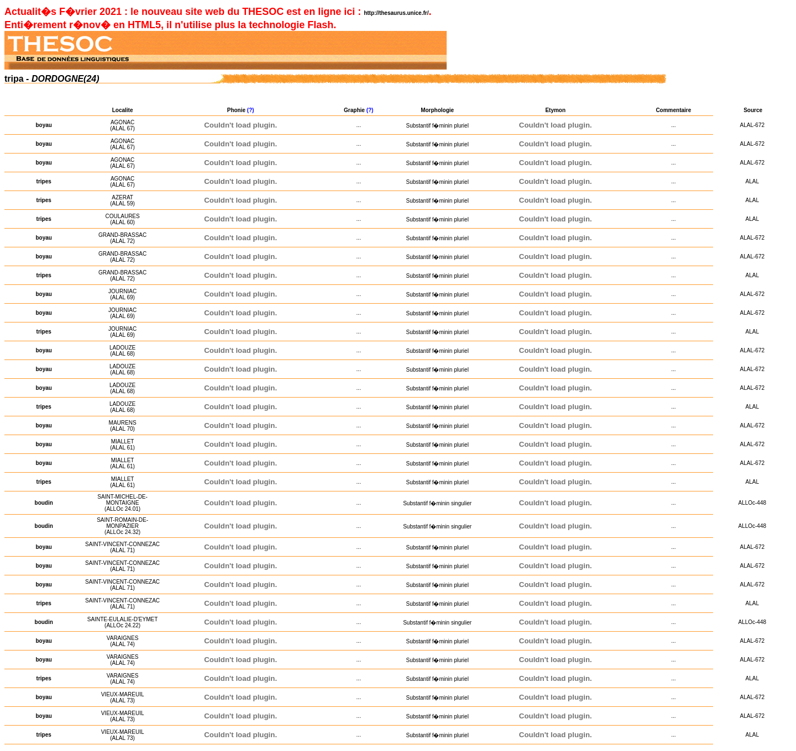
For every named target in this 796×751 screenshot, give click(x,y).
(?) (251, 110)
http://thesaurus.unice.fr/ (396, 13)
